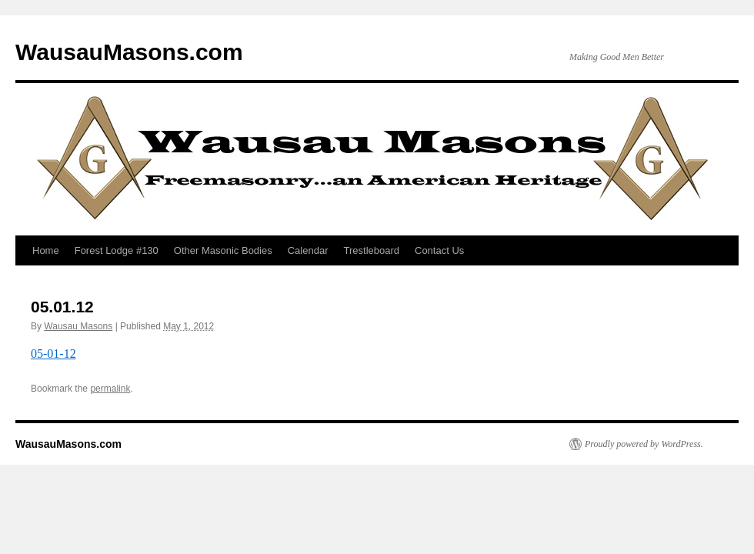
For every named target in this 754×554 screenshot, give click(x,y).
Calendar (308, 250)
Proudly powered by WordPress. (644, 444)
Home (45, 250)
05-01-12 (53, 353)
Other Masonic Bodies (223, 250)
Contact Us (439, 250)
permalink (110, 388)
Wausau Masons (78, 326)
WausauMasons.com (129, 52)
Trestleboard (372, 250)
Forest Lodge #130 (116, 250)
